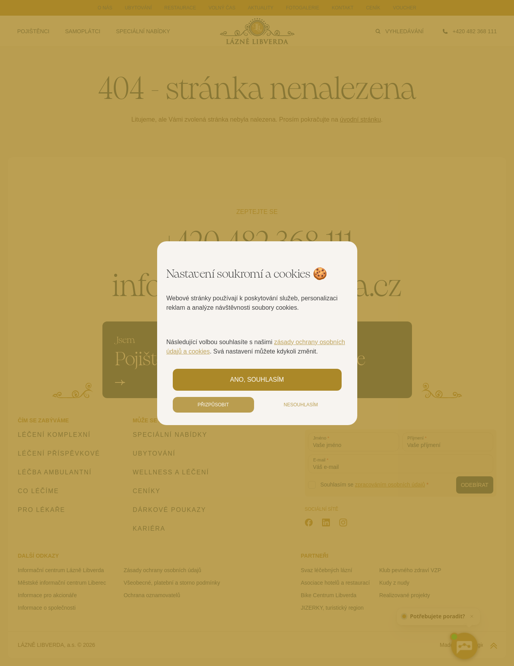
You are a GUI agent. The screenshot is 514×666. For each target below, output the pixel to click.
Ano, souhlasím (257, 379)
